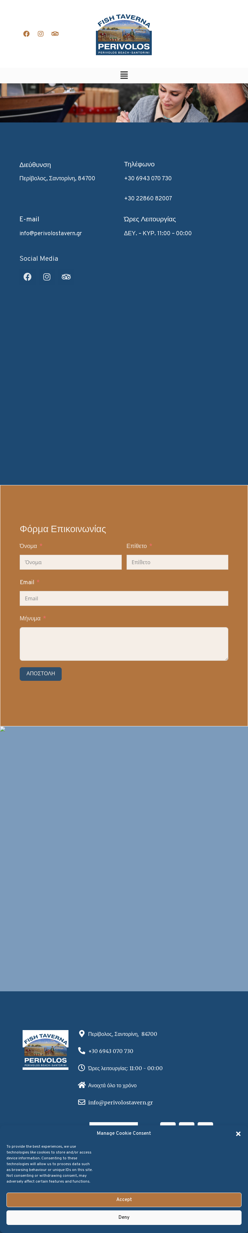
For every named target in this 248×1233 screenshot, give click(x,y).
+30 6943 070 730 (148, 179)
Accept (124, 1200)
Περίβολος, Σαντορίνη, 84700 (57, 179)
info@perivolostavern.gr (50, 233)
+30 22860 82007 (148, 199)
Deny (124, 1218)
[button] (238, 1134)
